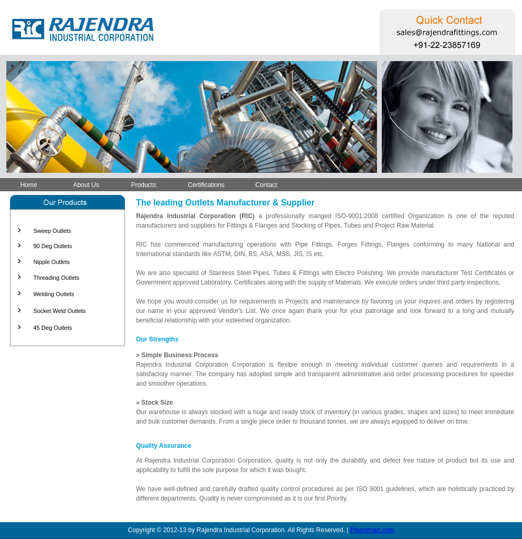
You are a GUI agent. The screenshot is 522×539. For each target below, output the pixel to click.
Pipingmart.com (372, 530)
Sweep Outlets (52, 231)
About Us (86, 185)
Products (143, 185)
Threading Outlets (56, 278)
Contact (266, 185)
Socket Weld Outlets (59, 311)
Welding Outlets (53, 294)
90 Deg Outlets (52, 246)
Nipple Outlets (51, 262)
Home (28, 185)
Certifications (206, 185)
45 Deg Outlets (52, 328)
